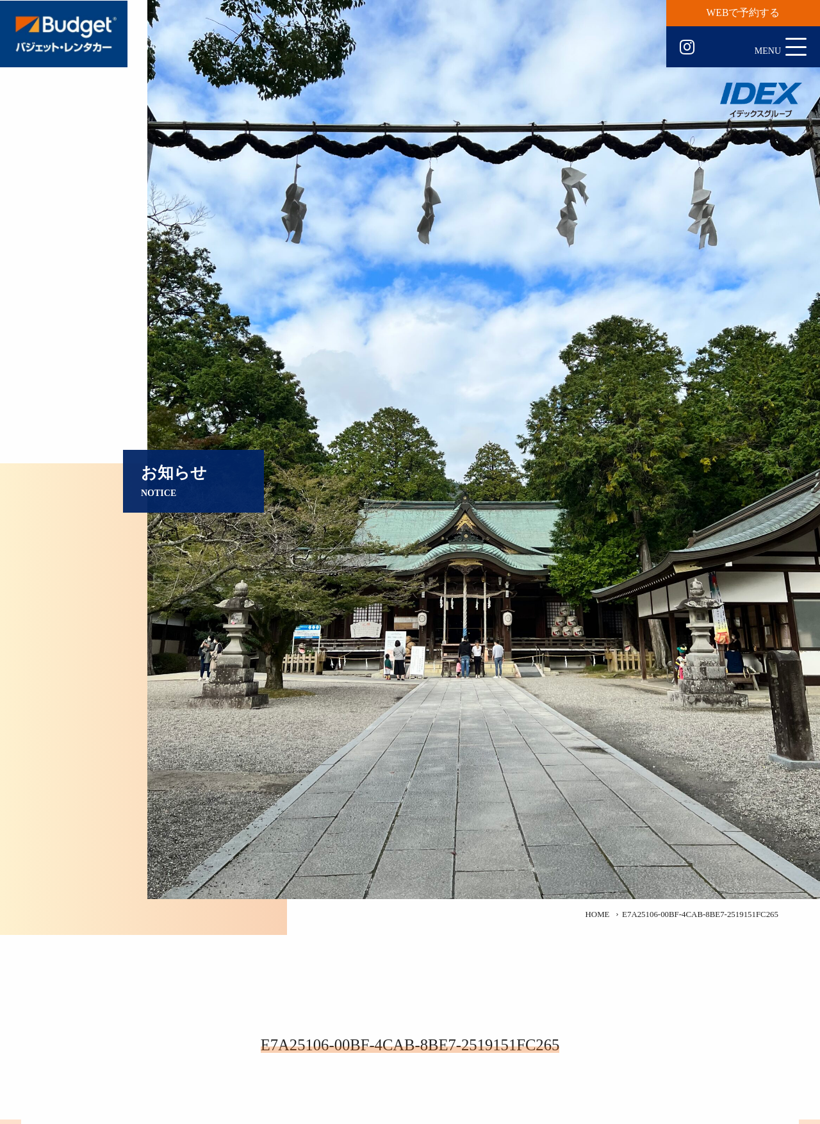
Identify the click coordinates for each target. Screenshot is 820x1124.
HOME (598, 914)
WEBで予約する (743, 12)
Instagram (687, 47)
